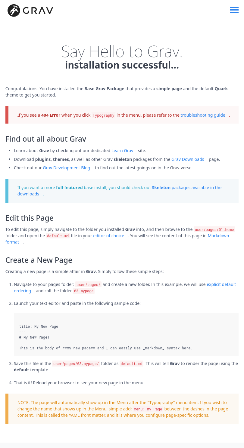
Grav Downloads (187, 159)
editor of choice (108, 235)
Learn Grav (122, 151)
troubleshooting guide (203, 115)
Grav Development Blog (66, 167)
